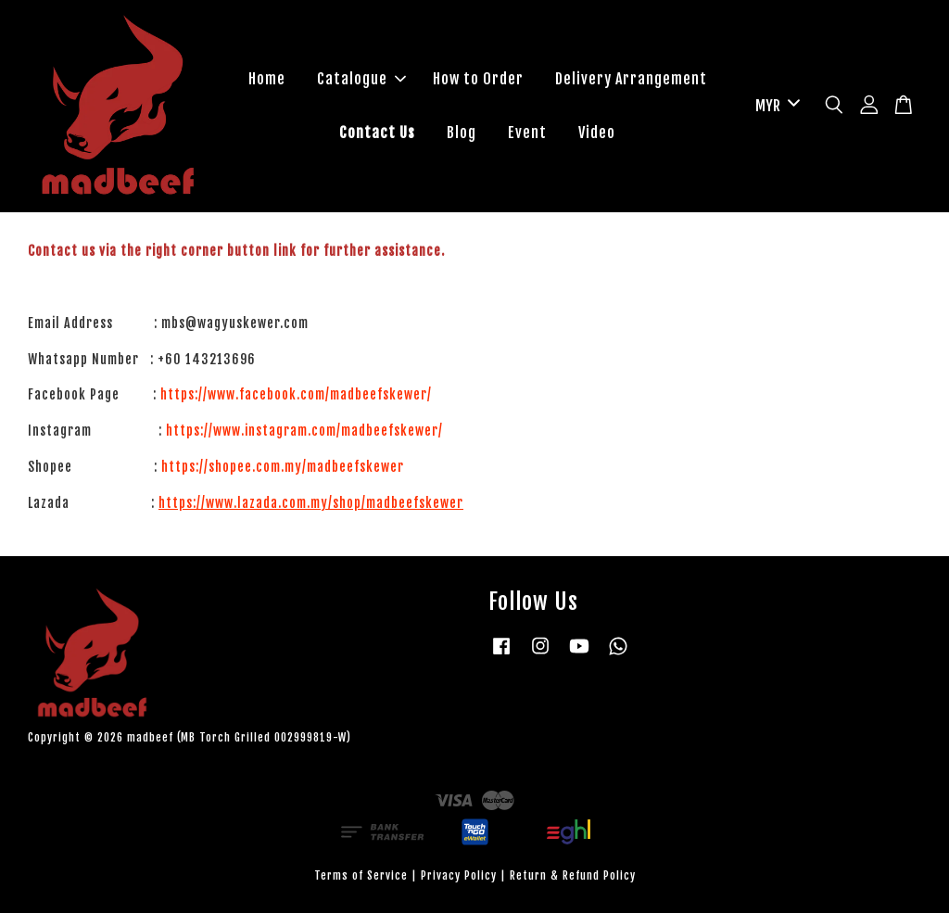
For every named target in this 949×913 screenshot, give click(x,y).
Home (266, 79)
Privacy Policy (459, 875)
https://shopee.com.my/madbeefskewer (282, 467)
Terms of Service (361, 875)
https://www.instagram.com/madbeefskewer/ (304, 430)
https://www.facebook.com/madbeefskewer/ (296, 394)
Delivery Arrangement (631, 79)
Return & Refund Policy (573, 875)
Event (527, 132)
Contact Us (377, 132)
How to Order (478, 79)
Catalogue (361, 79)
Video (596, 132)
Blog (461, 132)
